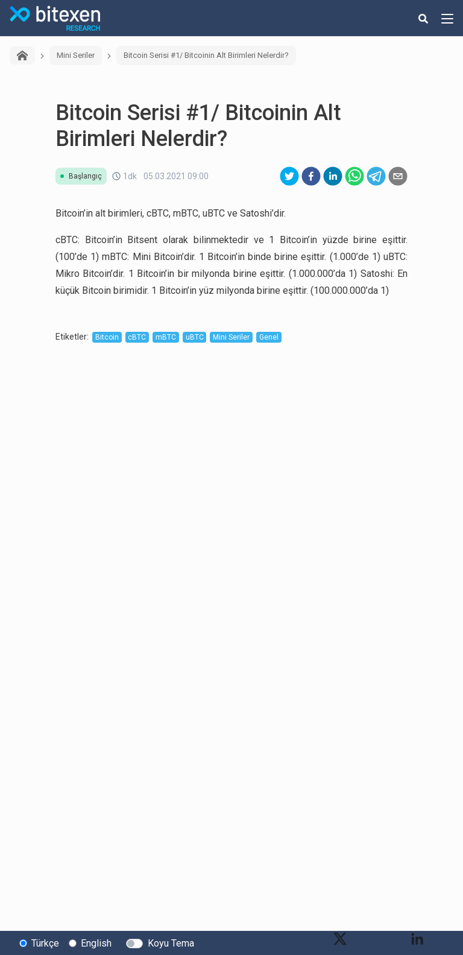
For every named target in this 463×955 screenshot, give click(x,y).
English (96, 943)
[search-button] (423, 18)
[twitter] (289, 176)
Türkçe (45, 943)
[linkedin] (332, 176)
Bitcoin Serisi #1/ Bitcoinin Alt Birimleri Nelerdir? (206, 55)
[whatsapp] (354, 176)
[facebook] (311, 176)
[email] (398, 176)
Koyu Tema (171, 943)
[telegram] (376, 176)
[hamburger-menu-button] (447, 18)
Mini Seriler (76, 55)
